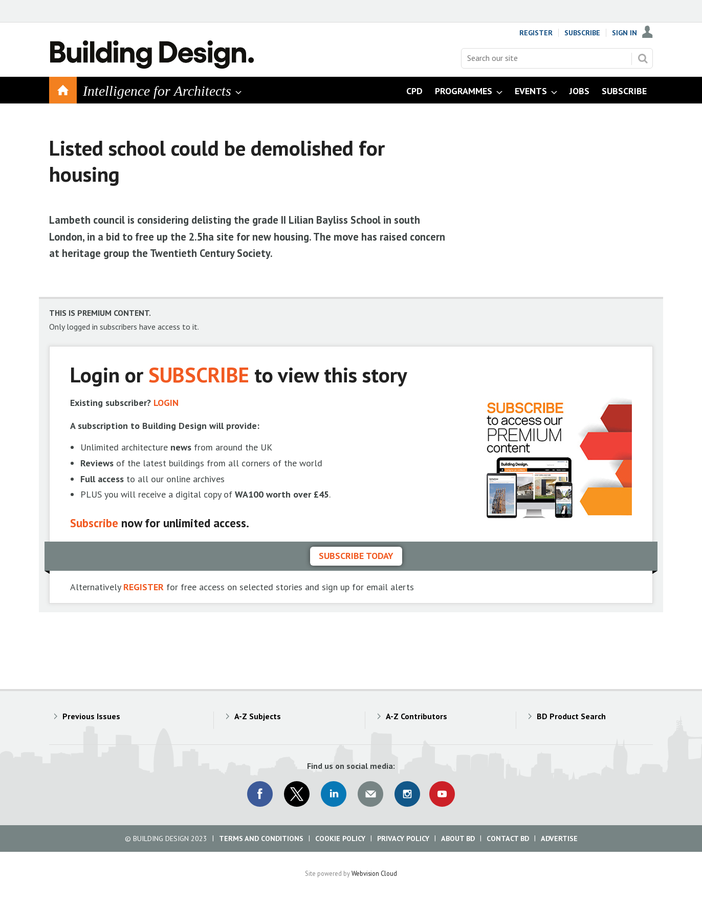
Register (536, 33)
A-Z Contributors (416, 716)
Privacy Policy (403, 838)
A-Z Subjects (257, 716)
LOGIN (166, 402)
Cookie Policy (340, 838)
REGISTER (143, 587)
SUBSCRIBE (198, 374)
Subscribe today (356, 556)
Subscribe (582, 33)
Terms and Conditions (261, 838)
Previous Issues (91, 716)
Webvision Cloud (374, 873)
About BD (458, 838)
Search (642, 58)
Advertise (559, 838)
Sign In (624, 33)
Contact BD (508, 838)
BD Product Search (571, 716)
